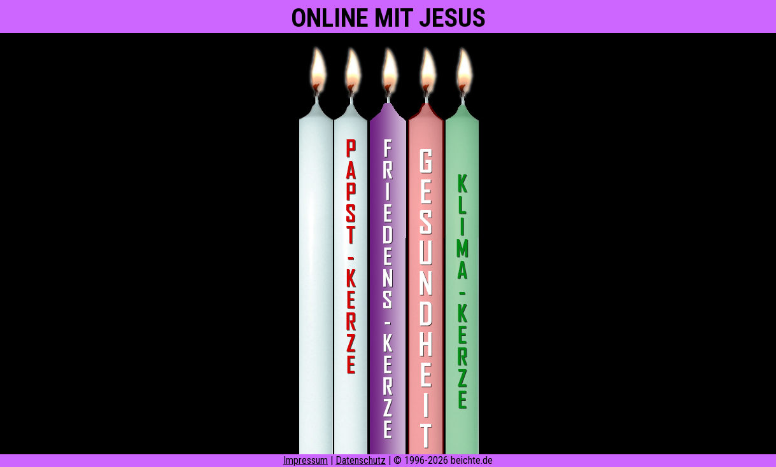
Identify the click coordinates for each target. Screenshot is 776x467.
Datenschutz (360, 460)
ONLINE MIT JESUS (388, 18)
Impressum (305, 460)
